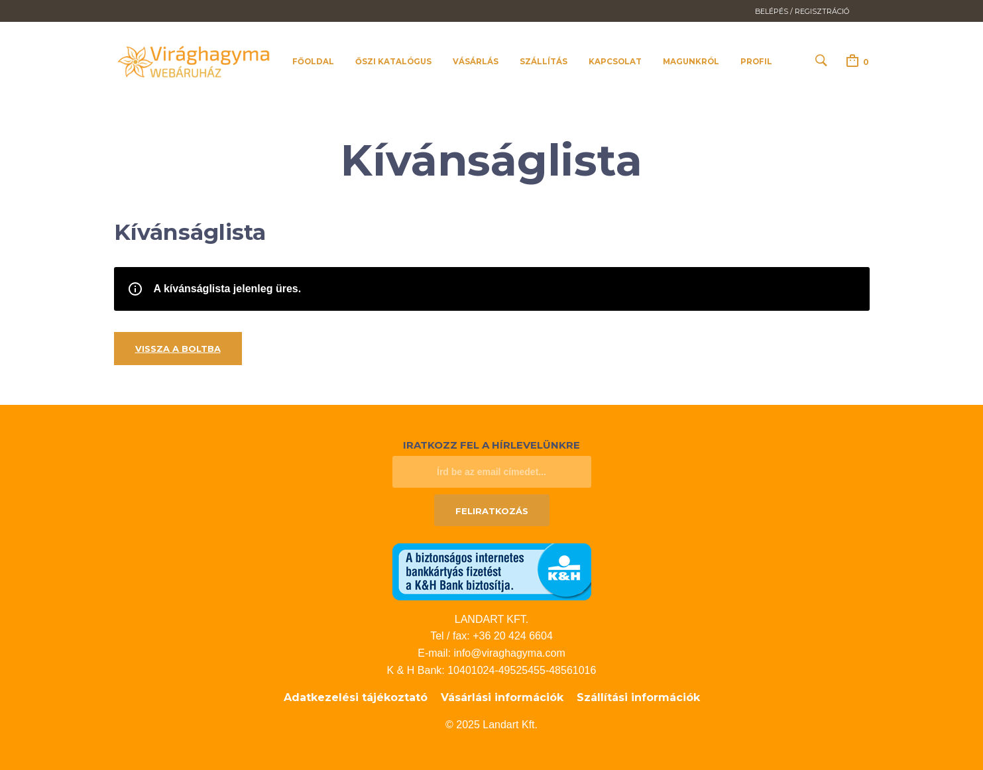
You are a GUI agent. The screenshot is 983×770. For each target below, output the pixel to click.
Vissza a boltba (178, 348)
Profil (756, 61)
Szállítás (543, 61)
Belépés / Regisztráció (802, 11)
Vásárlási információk (502, 697)
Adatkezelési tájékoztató (356, 697)
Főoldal (313, 61)
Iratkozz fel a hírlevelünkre (491, 445)
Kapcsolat (615, 61)
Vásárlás (475, 61)
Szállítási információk (638, 697)
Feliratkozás (491, 511)
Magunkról (691, 61)
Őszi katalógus (393, 61)
